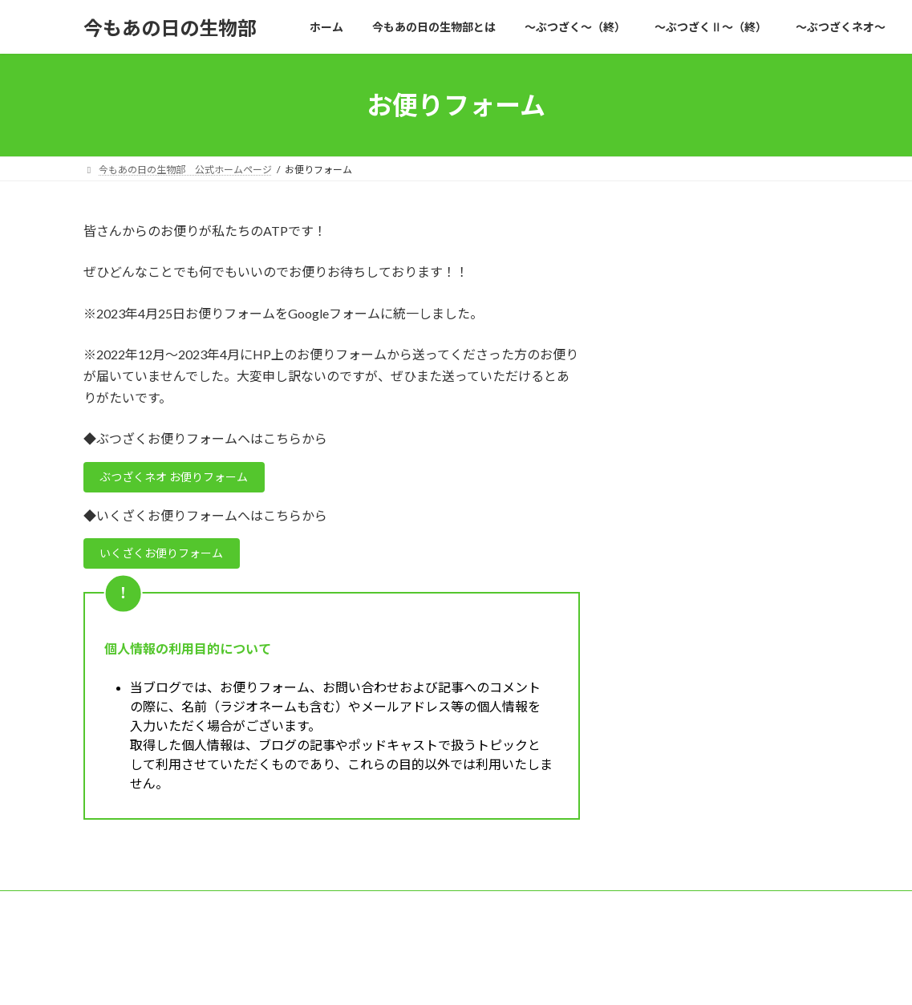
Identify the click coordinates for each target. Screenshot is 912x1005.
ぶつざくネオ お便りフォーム (186, 479)
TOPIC (316, 912)
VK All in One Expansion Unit (559, 977)
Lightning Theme (451, 977)
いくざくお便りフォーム (172, 558)
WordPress (369, 977)
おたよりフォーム (400, 912)
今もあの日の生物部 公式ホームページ (185, 912)
